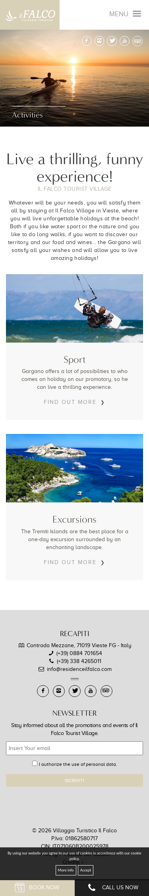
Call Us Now (111, 888)
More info (66, 870)
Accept (85, 870)
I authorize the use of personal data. (78, 764)
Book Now (37, 887)
